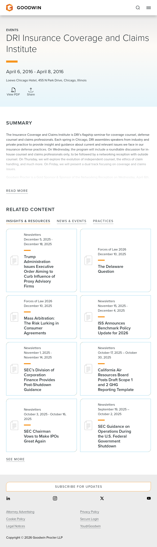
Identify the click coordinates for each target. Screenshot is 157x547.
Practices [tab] (103, 221)
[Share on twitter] (102, 498)
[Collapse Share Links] (31, 92)
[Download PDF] (13, 92)
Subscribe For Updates (78, 486)
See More (15, 459)
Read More (17, 191)
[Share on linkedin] (8, 498)
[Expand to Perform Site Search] (137, 7)
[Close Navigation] (148, 8)
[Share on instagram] (55, 498)
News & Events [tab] (71, 221)
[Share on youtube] (149, 498)
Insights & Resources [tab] (28, 221)
